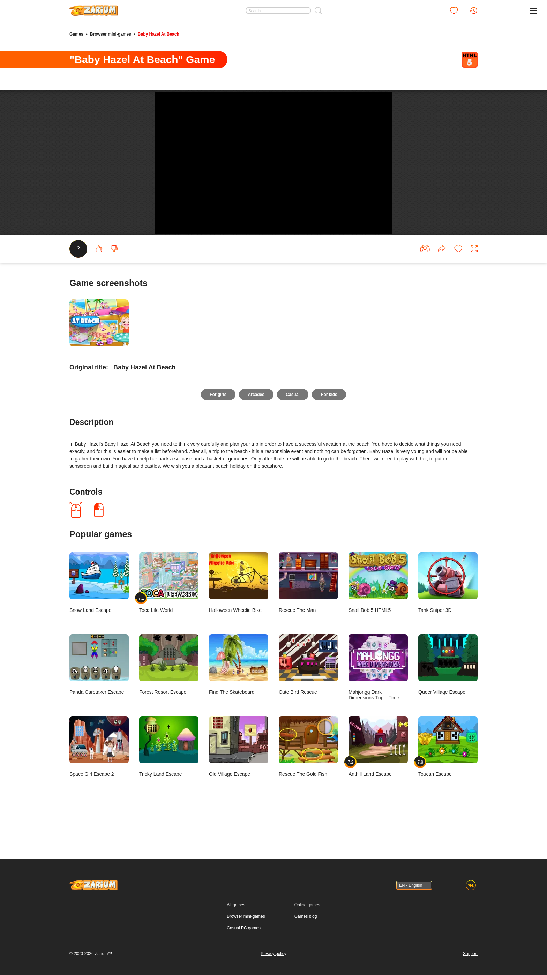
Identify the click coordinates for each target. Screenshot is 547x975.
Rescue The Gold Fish (308, 772)
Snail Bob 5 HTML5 (378, 608)
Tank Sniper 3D (448, 608)
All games (236, 904)
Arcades (256, 420)
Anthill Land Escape (378, 772)
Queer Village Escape (448, 690)
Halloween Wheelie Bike (238, 608)
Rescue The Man (308, 608)
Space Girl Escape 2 (99, 772)
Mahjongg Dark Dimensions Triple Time (378, 693)
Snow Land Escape (99, 608)
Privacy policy (273, 953)
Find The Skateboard (238, 690)
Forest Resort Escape (168, 690)
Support (470, 953)
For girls (217, 420)
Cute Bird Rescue (308, 690)
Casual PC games (244, 927)
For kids (329, 420)
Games (76, 34)
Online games (307, 904)
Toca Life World (168, 608)
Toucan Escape (448, 772)
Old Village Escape (238, 772)
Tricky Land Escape (168, 772)
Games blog (305, 916)
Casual (293, 420)
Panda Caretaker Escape (99, 690)
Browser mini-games (110, 34)
